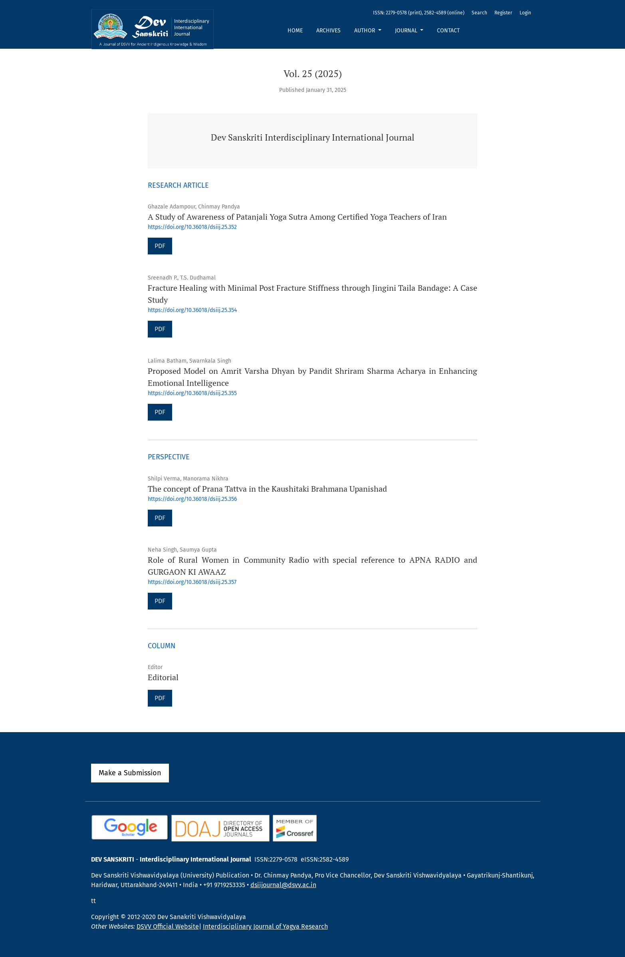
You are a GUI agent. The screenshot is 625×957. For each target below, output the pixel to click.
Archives (328, 30)
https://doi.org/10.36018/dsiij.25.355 (192, 393)
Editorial (163, 677)
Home (295, 30)
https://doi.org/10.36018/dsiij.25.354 (192, 310)
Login (525, 13)
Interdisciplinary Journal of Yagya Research (265, 926)
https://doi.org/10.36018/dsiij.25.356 (192, 499)
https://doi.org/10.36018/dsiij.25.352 (192, 227)
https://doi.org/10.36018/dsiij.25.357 (192, 582)
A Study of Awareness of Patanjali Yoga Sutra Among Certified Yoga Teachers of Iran (297, 216)
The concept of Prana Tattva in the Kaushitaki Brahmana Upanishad (267, 488)
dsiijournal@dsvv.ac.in (283, 885)
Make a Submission (130, 772)
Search (479, 13)
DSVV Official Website (168, 926)
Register (503, 13)
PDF (160, 246)
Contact (448, 30)
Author (365, 30)
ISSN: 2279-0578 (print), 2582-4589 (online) (418, 13)
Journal (407, 30)
